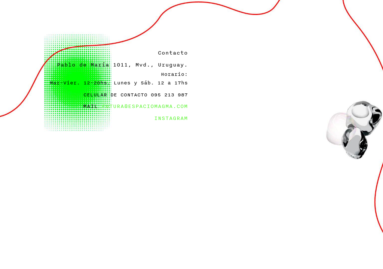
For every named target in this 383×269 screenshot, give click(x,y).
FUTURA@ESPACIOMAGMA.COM (145, 105)
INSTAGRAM (171, 117)
